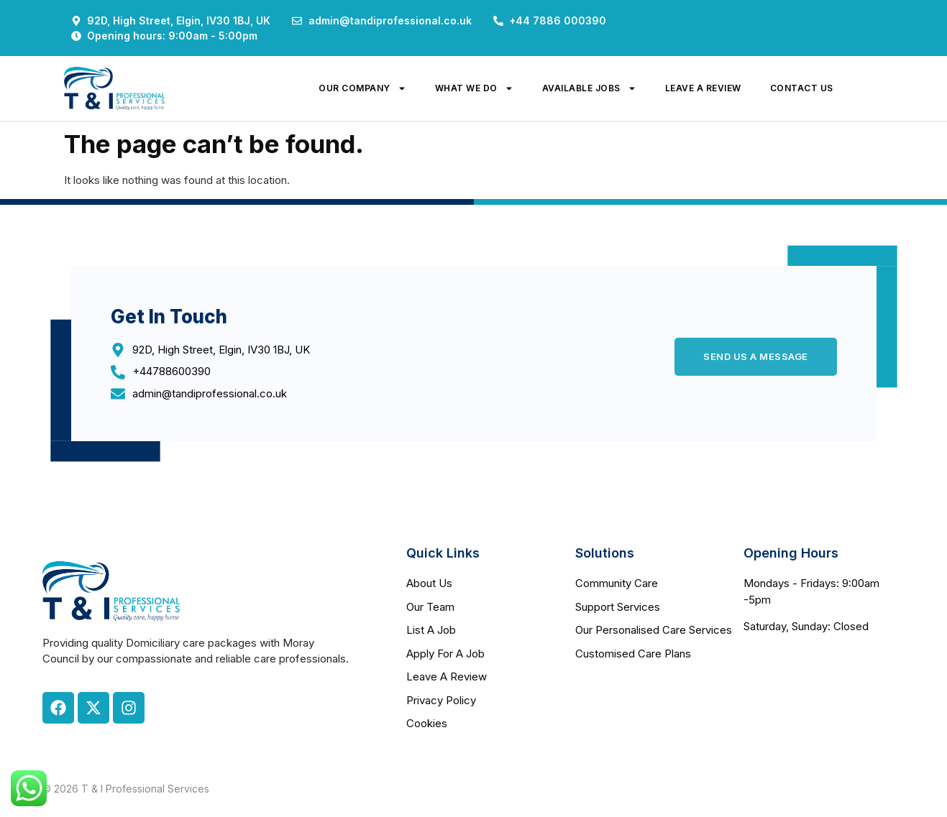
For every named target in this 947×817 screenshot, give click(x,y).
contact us (801, 88)
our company (362, 88)
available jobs (589, 88)
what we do (474, 88)
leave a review (703, 88)
